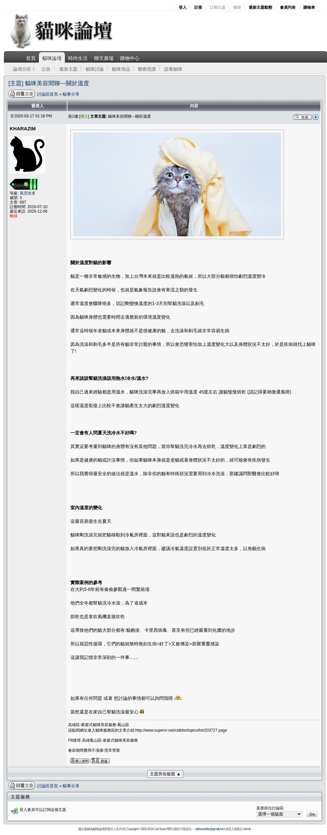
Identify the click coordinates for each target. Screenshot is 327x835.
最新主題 (68, 69)
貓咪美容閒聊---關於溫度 (129, 116)
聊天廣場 (104, 58)
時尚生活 (78, 58)
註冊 (198, 7)
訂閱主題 (217, 7)
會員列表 (288, 7)
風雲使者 (27, 193)
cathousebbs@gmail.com (209, 829)
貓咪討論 (95, 69)
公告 (46, 69)
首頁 (31, 58)
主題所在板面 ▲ (165, 773)
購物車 (309, 7)
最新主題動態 (260, 7)
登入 (183, 7)
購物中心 (129, 58)
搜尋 (237, 7)
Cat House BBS (163, 829)
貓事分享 (71, 94)
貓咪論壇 (52, 58)
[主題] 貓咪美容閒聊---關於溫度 (48, 83)
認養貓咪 (173, 69)
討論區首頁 (48, 94)
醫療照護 (147, 69)
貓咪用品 (121, 69)
